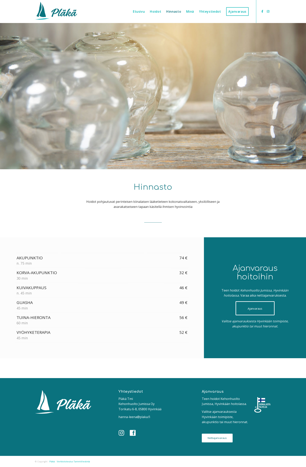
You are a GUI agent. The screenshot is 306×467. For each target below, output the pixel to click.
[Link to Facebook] (262, 11)
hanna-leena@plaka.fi (134, 417)
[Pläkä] (56, 11)
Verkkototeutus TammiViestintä (73, 461)
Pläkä (52, 461)
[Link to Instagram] (268, 11)
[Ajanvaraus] (255, 308)
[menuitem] (138, 11)
